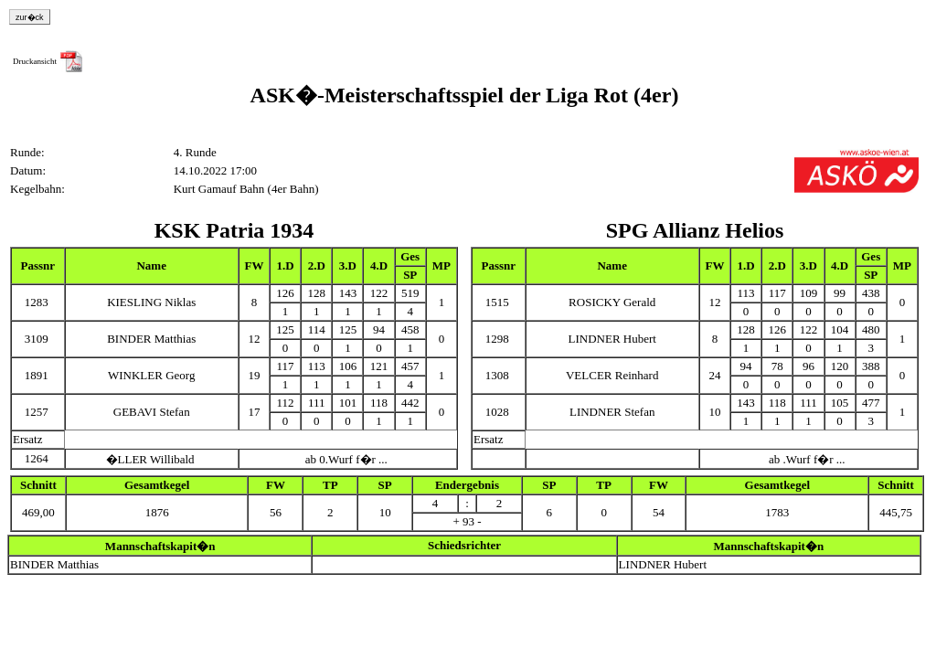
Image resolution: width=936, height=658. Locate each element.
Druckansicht (35, 61)
